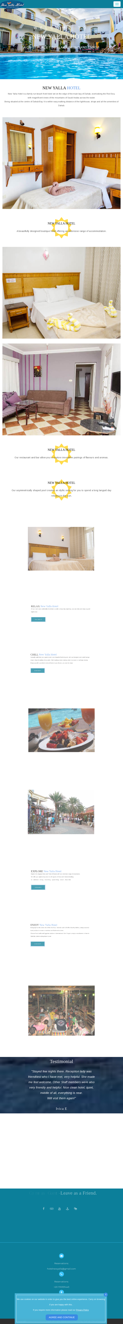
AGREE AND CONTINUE (62, 1317)
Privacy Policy (82, 1310)
